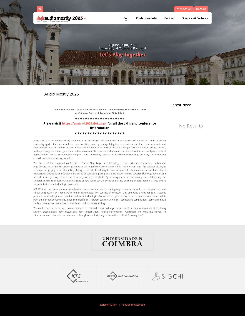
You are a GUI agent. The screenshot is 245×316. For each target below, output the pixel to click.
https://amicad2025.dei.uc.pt (84, 123)
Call (125, 18)
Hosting (201, 9)
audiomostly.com (108, 304)
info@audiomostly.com (133, 304)
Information (184, 9)
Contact (169, 18)
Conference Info (146, 18)
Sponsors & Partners (195, 18)
